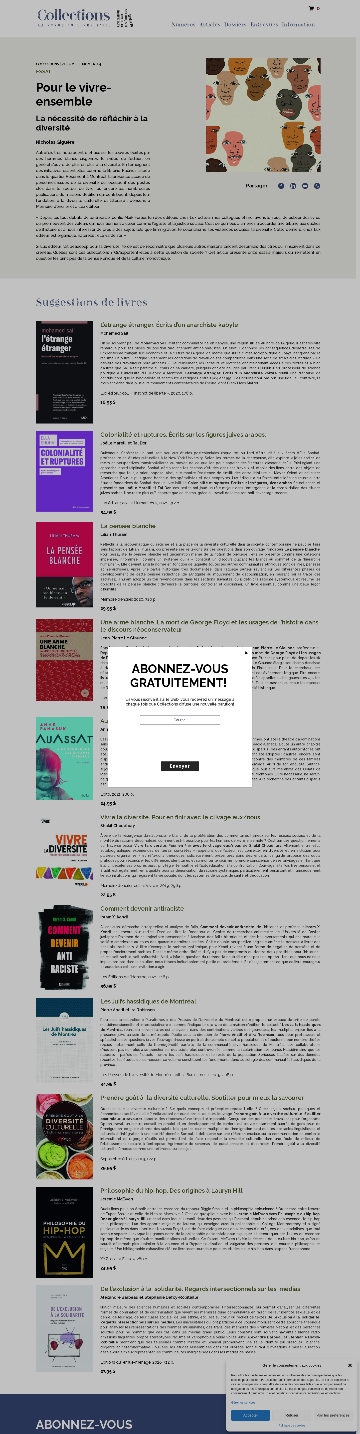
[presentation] (178, 753)
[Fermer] (246, 653)
